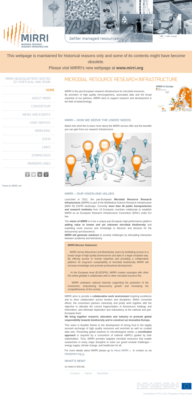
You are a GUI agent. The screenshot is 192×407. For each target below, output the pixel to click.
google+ (46, 174)
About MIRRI (121, 350)
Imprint (88, 373)
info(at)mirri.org (73, 354)
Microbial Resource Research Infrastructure (26, 35)
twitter (33, 174)
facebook (27, 174)
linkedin (39, 174)
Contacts (75, 373)
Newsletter (103, 373)
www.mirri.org (129, 68)
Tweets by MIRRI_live (12, 186)
